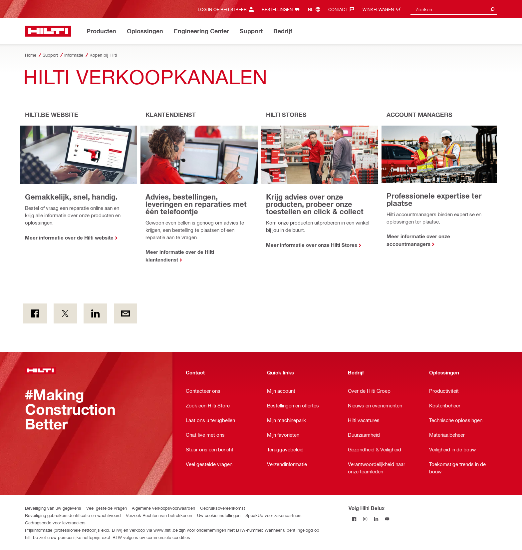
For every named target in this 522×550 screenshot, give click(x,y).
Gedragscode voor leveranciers (55, 522)
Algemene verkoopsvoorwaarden (163, 507)
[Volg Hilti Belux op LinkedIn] (376, 518)
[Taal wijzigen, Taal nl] (316, 9)
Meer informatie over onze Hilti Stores (311, 245)
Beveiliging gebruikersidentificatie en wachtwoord (73, 515)
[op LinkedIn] (95, 313)
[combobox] (453, 9)
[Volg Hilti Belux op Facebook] (354, 518)
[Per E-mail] (125, 313)
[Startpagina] (48, 31)
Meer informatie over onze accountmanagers (418, 240)
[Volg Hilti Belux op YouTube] (387, 518)
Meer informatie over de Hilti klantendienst (179, 256)
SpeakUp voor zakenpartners (273, 515)
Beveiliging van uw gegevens (53, 507)
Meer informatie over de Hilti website (69, 238)
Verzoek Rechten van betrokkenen (159, 515)
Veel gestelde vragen (106, 507)
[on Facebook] (35, 313)
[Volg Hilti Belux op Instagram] (365, 518)
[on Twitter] (65, 313)
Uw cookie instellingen (218, 515)
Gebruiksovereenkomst (222, 507)
